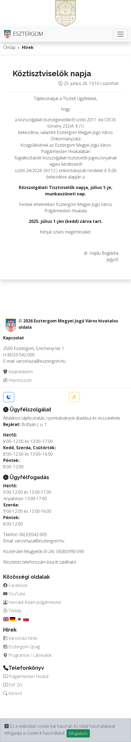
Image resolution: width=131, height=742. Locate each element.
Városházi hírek (20, 638)
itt (57, 562)
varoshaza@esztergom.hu (39, 541)
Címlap (9, 47)
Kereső (12, 693)
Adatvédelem (18, 372)
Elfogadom (78, 733)
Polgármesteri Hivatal (25, 676)
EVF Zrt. (13, 685)
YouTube (14, 594)
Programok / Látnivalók (27, 655)
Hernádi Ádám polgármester (32, 602)
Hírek (28, 47)
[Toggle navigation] (120, 34)
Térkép (12, 611)
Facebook (15, 585)
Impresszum (17, 380)
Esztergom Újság (21, 647)
